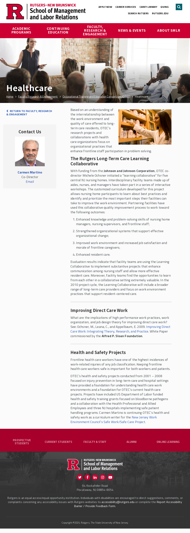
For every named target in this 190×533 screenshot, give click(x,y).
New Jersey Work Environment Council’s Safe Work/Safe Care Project (114, 419)
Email (30, 181)
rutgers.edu (160, 13)
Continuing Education (58, 30)
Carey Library (148, 7)
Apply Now (105, 7)
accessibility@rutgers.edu (118, 506)
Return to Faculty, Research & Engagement (29, 112)
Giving (164, 7)
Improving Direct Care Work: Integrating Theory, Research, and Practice (120, 329)
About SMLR (168, 30)
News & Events (132, 30)
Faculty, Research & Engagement (95, 30)
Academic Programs (21, 30)
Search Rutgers (138, 13)
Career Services (125, 7)
